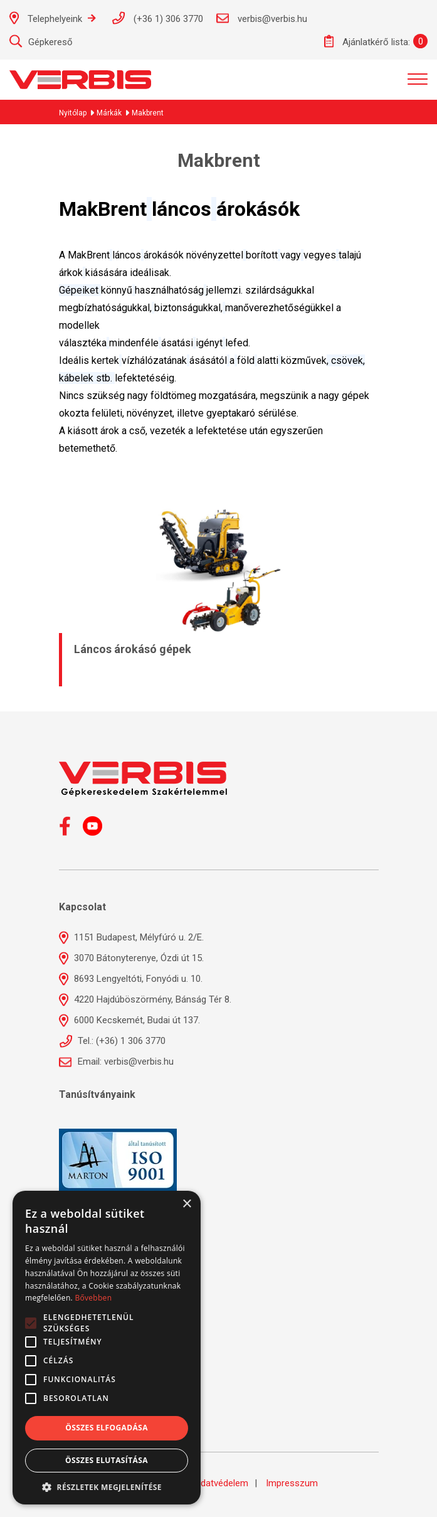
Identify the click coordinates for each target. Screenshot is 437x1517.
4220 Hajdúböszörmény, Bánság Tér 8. (145, 999)
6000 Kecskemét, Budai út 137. (129, 1020)
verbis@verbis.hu (261, 18)
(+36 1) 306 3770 (157, 17)
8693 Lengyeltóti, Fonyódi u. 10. (131, 978)
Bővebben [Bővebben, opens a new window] (93, 1297)
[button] (106, 1486)
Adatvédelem (221, 1483)
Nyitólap (73, 113)
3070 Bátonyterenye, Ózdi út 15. (131, 958)
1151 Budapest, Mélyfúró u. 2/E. (131, 937)
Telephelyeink (52, 17)
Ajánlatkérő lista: (367, 41)
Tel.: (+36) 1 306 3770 (112, 1040)
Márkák (109, 113)
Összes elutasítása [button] (106, 1460)
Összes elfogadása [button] (106, 1427)
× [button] (186, 1204)
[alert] (107, 1347)
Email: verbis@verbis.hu (116, 1061)
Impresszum (292, 1483)
